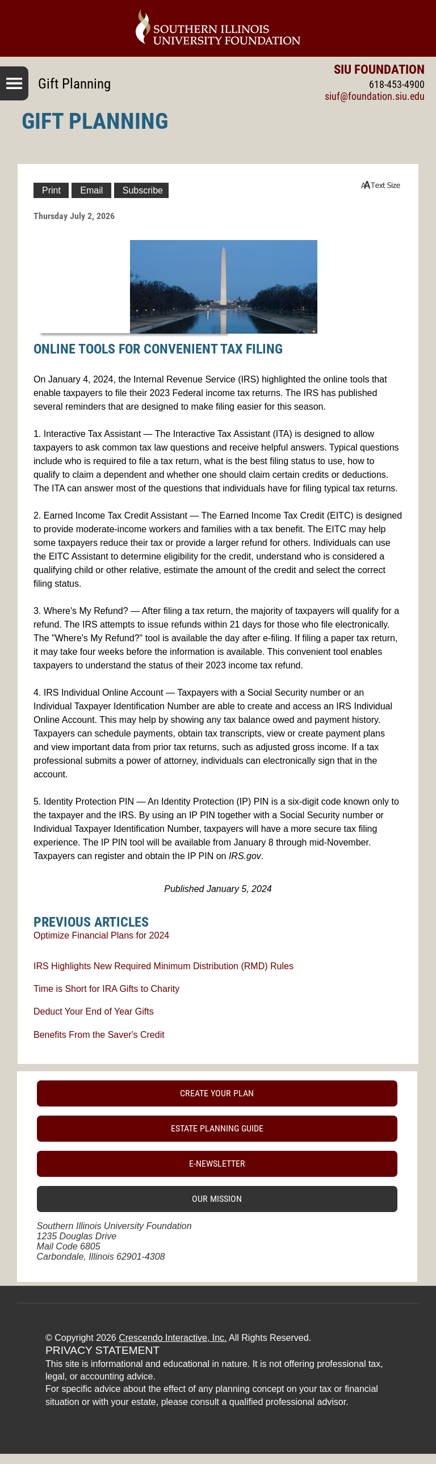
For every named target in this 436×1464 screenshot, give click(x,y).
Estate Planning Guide (217, 1128)
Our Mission (217, 1198)
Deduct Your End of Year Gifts (93, 1011)
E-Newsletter (217, 1163)
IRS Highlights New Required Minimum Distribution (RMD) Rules (163, 966)
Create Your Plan (217, 1093)
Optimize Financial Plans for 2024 (101, 935)
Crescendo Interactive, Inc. (173, 1338)
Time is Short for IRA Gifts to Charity (106, 989)
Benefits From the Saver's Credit (99, 1035)
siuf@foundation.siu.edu (375, 96)
